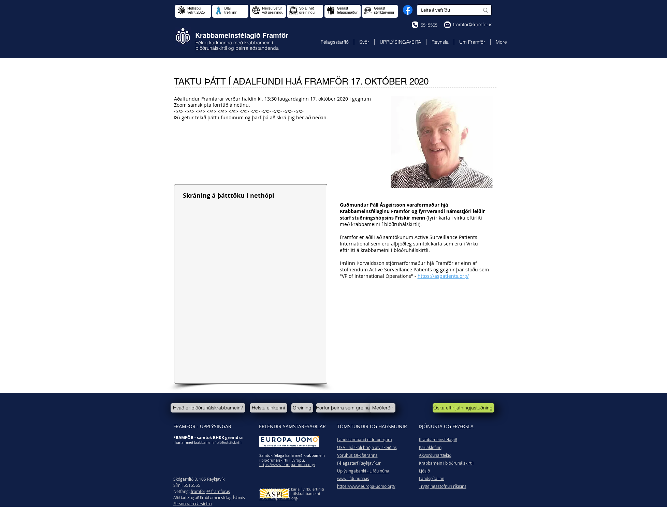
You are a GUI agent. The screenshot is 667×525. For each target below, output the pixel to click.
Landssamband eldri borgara (364, 439)
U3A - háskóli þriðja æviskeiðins (367, 447)
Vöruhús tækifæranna (357, 455)
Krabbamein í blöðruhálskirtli (446, 463)
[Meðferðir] (382, 407)
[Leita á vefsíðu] (445, 10)
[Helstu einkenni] (268, 407)
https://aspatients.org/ (443, 276)
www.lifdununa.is (353, 478)
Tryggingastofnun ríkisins (442, 486)
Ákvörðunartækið (435, 455)
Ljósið (424, 471)
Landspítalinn (431, 478)
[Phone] (415, 24)
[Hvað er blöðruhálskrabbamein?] (208, 407)
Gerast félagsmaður (347, 10)
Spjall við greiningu (307, 10)
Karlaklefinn (430, 447)
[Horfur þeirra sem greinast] (345, 407)
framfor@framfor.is (472, 24)
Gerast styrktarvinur (384, 10)
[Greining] (302, 407)
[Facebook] (407, 9)
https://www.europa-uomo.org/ (366, 486)
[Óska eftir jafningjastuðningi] (463, 407)
